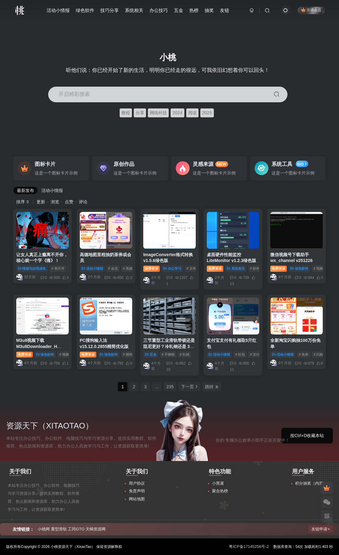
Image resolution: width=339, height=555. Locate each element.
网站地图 (137, 499)
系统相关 (134, 10)
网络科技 (158, 112)
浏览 (55, 201)
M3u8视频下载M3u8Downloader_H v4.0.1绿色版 (36, 346)
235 (169, 386)
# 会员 (113, 268)
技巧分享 (109, 10)
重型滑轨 (59, 529)
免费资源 (151, 268)
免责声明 (137, 491)
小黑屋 (218, 483)
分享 (140, 112)
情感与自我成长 (32, 268)
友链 (224, 10)
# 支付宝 (256, 354)
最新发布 (25, 190)
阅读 (192, 112)
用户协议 (137, 483)
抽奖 (209, 10)
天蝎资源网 (96, 529)
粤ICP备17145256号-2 (249, 546)
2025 (207, 112)
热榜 (193, 10)
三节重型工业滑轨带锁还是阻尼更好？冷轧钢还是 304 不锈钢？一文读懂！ (169, 346)
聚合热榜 (220, 491)
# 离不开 (57, 268)
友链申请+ (320, 529)
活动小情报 (58, 10)
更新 (41, 201)
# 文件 (191, 268)
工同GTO (76, 529)
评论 (83, 201)
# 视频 (318, 268)
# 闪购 (318, 354)
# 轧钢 (184, 354)
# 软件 (255, 268)
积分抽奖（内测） (311, 483)
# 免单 (303, 354)
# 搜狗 (128, 354)
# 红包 (240, 354)
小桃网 (44, 529)
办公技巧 (158, 10)
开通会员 (311, 10)
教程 (125, 112)
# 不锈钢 (168, 354)
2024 (177, 112)
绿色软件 (85, 10)
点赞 (69, 201)
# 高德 (128, 268)
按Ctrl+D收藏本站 (307, 435)
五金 (178, 10)
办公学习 (172, 268)
